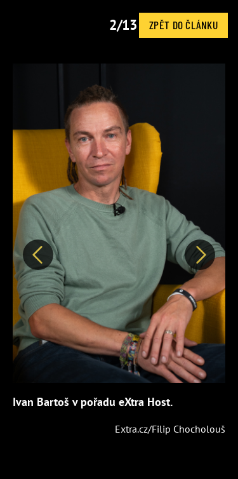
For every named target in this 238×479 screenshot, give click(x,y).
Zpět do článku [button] (183, 25)
